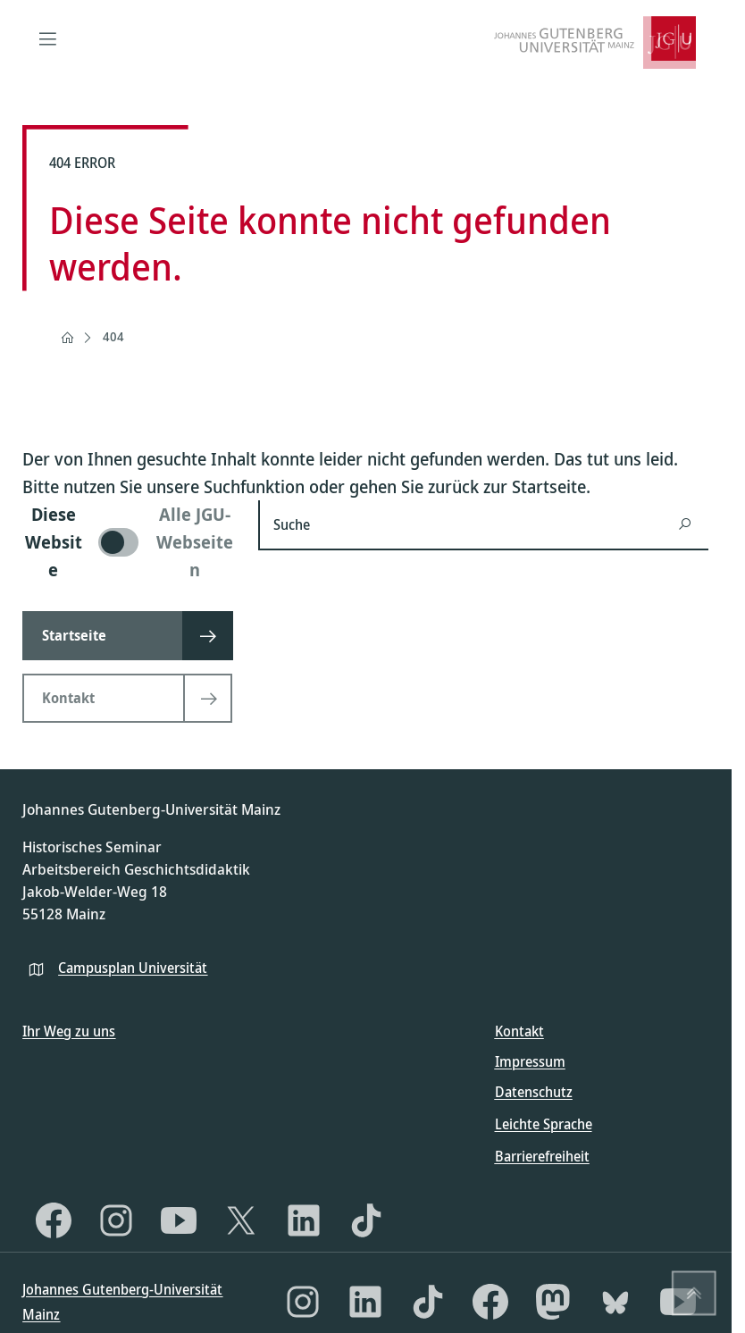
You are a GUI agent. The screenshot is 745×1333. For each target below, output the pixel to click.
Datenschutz (534, 1092)
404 (113, 336)
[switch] (129, 541)
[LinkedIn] (304, 1220)
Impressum (530, 1061)
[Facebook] (53, 1220)
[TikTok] (366, 1220)
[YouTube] (179, 1220)
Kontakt (519, 1031)
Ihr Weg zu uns (68, 1031)
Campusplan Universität (132, 967)
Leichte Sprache (543, 1124)
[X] (241, 1220)
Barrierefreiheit (542, 1156)
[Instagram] (116, 1220)
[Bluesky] (615, 1302)
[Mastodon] (553, 1302)
